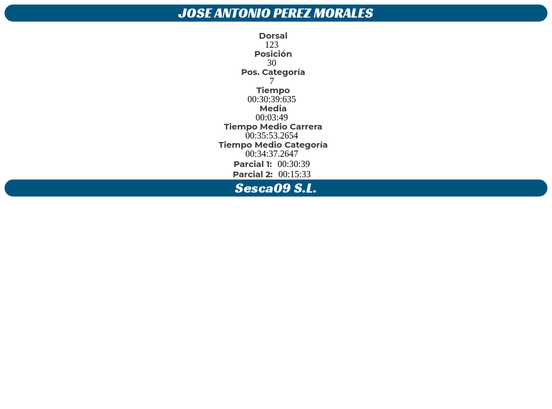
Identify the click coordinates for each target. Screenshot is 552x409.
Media (273, 108)
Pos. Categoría (273, 71)
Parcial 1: (253, 163)
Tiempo (273, 90)
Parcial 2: (252, 174)
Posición (273, 53)
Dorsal (273, 35)
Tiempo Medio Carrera (273, 126)
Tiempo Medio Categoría (272, 144)
